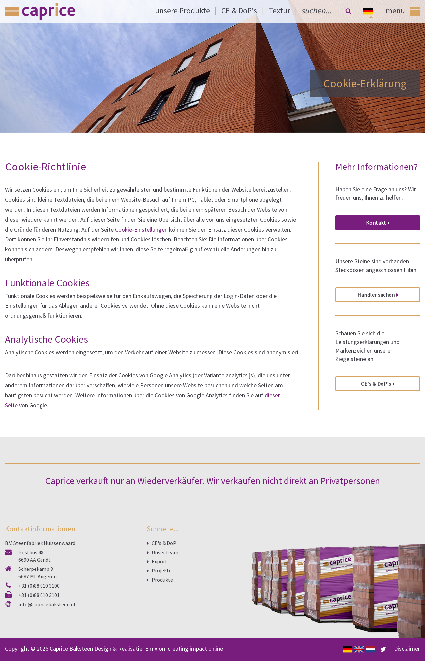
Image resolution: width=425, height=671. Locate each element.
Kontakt (376, 222)
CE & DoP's (239, 10)
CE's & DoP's (376, 383)
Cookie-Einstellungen (141, 229)
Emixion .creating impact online (184, 648)
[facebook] (383, 649)
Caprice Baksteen (71, 648)
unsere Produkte (182, 10)
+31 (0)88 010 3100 (39, 585)
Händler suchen (376, 294)
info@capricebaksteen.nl (46, 604)
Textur (279, 10)
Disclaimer (407, 649)
